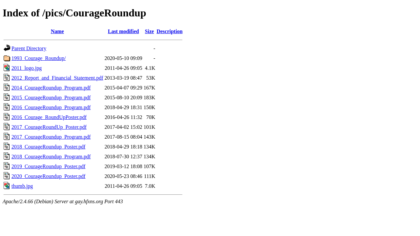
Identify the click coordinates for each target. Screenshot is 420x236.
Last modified (123, 31)
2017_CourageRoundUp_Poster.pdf (49, 127)
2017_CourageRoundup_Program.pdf (51, 137)
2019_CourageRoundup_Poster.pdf (48, 166)
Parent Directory (28, 48)
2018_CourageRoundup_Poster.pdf (48, 146)
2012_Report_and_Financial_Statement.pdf (57, 78)
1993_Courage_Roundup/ (38, 58)
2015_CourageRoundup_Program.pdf (51, 97)
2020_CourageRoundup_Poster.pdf (48, 176)
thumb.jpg (22, 186)
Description (169, 31)
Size (149, 31)
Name (57, 31)
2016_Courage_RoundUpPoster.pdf (49, 117)
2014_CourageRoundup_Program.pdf (51, 87)
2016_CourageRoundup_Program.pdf (51, 107)
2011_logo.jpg (26, 68)
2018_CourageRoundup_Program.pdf (51, 156)
